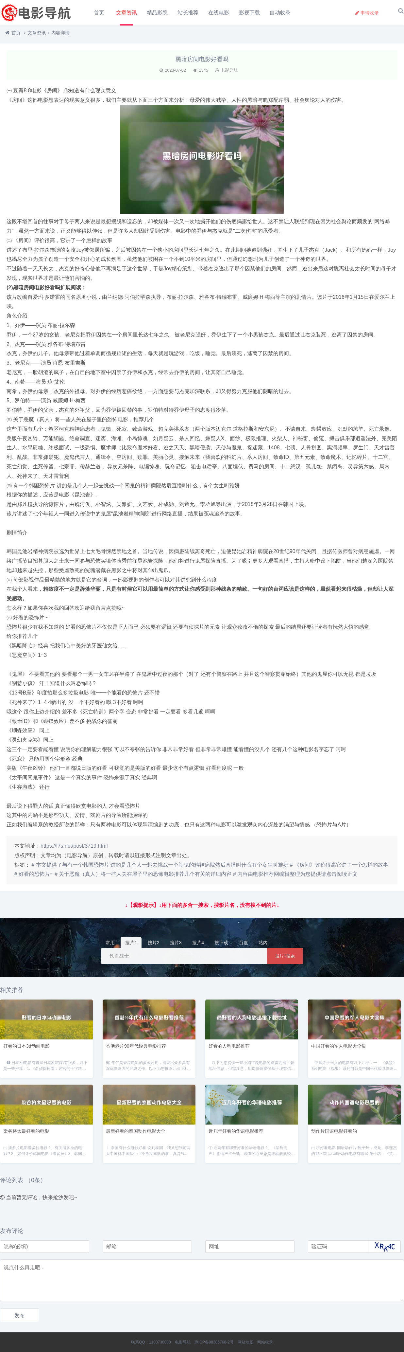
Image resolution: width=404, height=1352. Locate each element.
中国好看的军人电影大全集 (338, 1049)
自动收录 (280, 12)
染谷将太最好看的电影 (26, 1134)
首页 (99, 12)
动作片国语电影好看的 (334, 1134)
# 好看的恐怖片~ (33, 877)
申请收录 (367, 12)
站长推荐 (188, 12)
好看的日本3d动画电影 (26, 1049)
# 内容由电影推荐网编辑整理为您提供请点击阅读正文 (295, 877)
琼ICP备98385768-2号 (214, 1342)
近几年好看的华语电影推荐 (236, 1134)
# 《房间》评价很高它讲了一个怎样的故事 (339, 868)
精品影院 (157, 12)
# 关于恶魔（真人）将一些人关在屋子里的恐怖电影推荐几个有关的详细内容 (143, 877)
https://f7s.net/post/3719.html (74, 849)
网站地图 (245, 1342)
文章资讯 (127, 12)
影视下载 (250, 12)
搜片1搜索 (285, 959)
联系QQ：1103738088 (151, 1342)
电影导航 (183, 1342)
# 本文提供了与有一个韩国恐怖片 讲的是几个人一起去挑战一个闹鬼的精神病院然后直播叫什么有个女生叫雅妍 (159, 868)
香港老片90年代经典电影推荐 (136, 1049)
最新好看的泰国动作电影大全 (135, 1134)
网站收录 (265, 1342)
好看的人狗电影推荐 (229, 1049)
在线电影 (219, 12)
